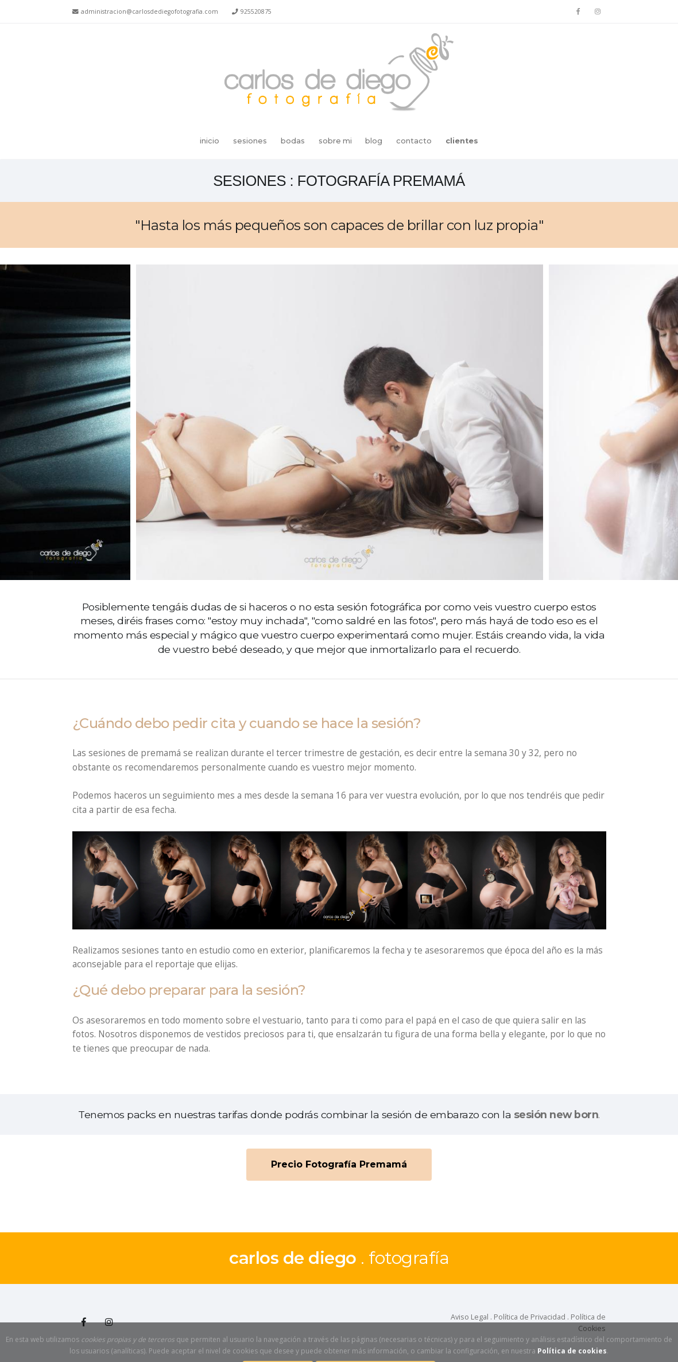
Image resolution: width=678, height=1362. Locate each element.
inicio (209, 141)
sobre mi (335, 141)
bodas (293, 141)
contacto (414, 141)
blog (373, 141)
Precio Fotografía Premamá (339, 1164)
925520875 (256, 11)
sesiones (250, 141)
